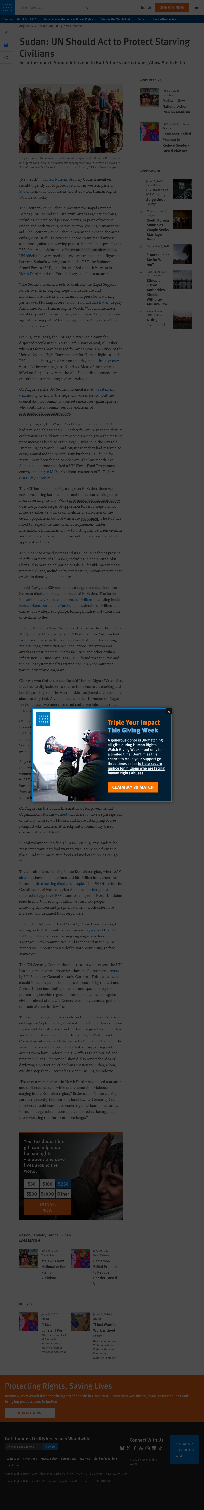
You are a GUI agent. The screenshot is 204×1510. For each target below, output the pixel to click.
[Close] (169, 711)
